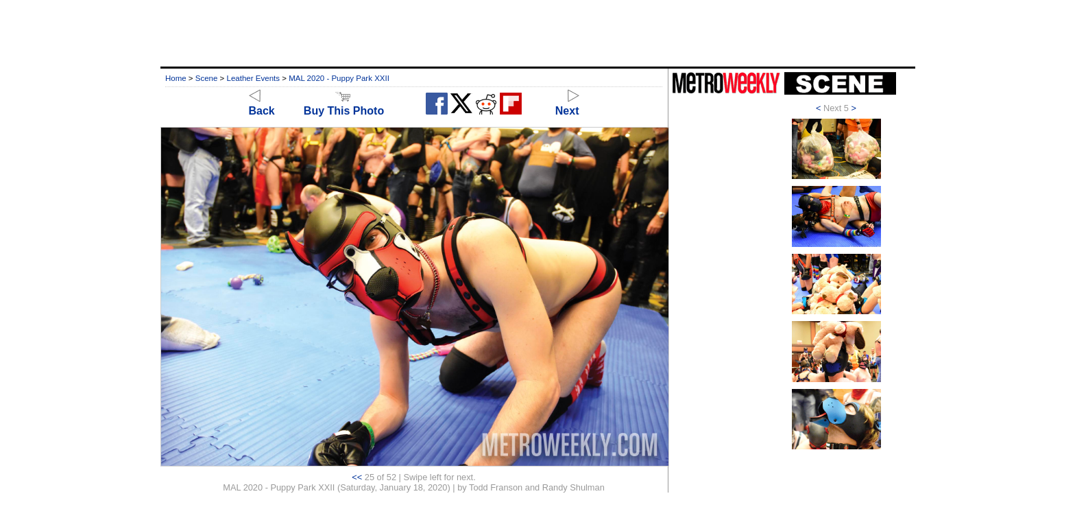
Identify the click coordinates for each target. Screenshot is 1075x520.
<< (357, 477)
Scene (206, 78)
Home (175, 78)
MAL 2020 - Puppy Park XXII (339, 78)
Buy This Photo (344, 105)
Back (262, 105)
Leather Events (253, 78)
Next (567, 105)
